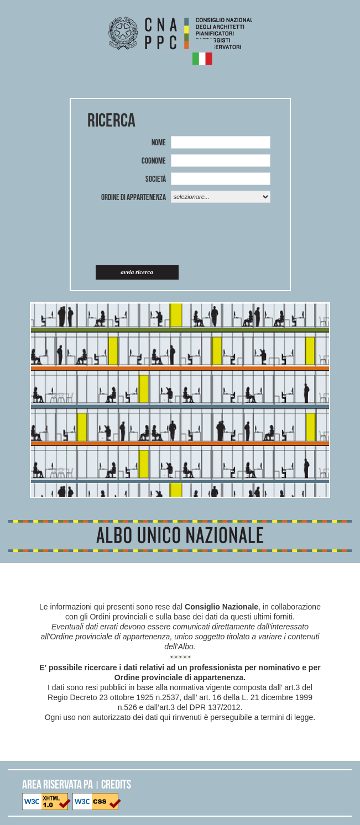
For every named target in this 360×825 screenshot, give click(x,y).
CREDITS (116, 784)
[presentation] (182, 235)
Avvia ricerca (137, 272)
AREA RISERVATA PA (57, 784)
